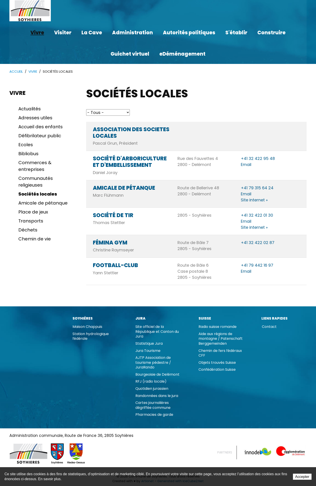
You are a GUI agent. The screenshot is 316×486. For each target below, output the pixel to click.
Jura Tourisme (147, 350)
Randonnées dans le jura (156, 396)
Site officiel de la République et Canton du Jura (157, 331)
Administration (132, 32)
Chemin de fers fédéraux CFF (220, 353)
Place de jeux (33, 212)
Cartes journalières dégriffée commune (153, 405)
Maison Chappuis (87, 326)
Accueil (16, 71)
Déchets (27, 230)
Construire (271, 32)
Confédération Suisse (217, 369)
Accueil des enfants (40, 127)
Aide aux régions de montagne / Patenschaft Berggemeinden (221, 338)
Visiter (62, 32)
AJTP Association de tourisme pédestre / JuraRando (153, 362)
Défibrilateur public (39, 136)
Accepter (302, 477)
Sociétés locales (37, 194)
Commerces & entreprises (34, 166)
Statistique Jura (149, 343)
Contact (269, 326)
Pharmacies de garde (154, 414)
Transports (30, 221)
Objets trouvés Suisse (217, 362)
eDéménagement (182, 53)
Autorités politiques (189, 32)
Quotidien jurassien (151, 388)
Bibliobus (28, 154)
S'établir (236, 32)
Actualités (29, 109)
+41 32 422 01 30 (257, 215)
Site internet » (254, 200)
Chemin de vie (34, 239)
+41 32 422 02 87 (257, 243)
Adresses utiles (35, 118)
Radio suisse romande (218, 326)
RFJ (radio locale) (151, 381)
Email (246, 165)
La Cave (91, 32)
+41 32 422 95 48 (258, 158)
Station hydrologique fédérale (91, 336)
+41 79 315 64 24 (257, 188)
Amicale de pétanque (43, 203)
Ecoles (25, 145)
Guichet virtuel (130, 53)
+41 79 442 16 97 (257, 265)
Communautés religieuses (35, 181)
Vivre (37, 32)
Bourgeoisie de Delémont (157, 374)
